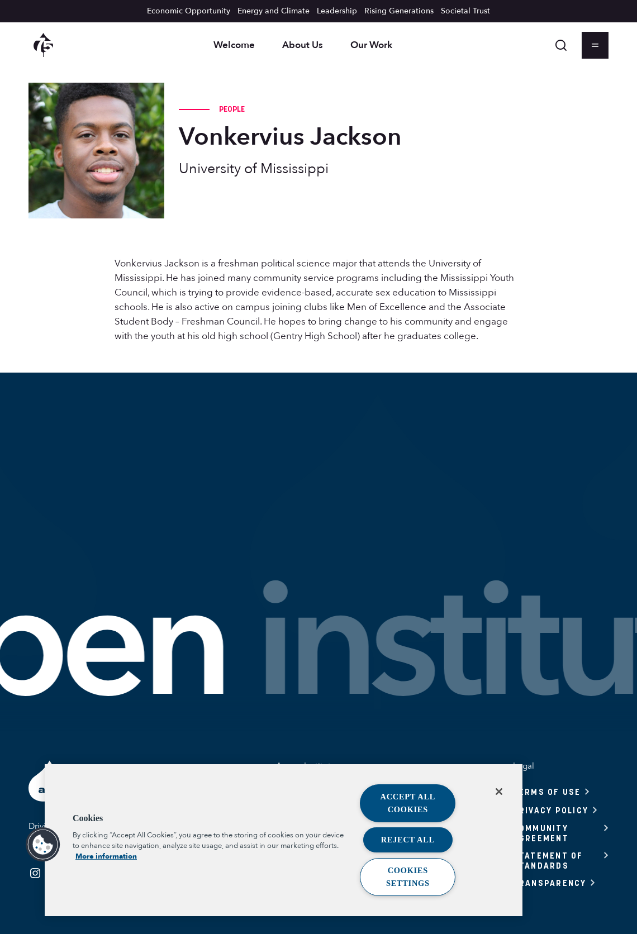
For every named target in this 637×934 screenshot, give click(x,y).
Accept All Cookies (408, 803)
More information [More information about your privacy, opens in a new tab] (106, 856)
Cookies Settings (408, 877)
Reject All (408, 839)
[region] (283, 840)
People (232, 109)
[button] (43, 844)
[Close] (499, 791)
